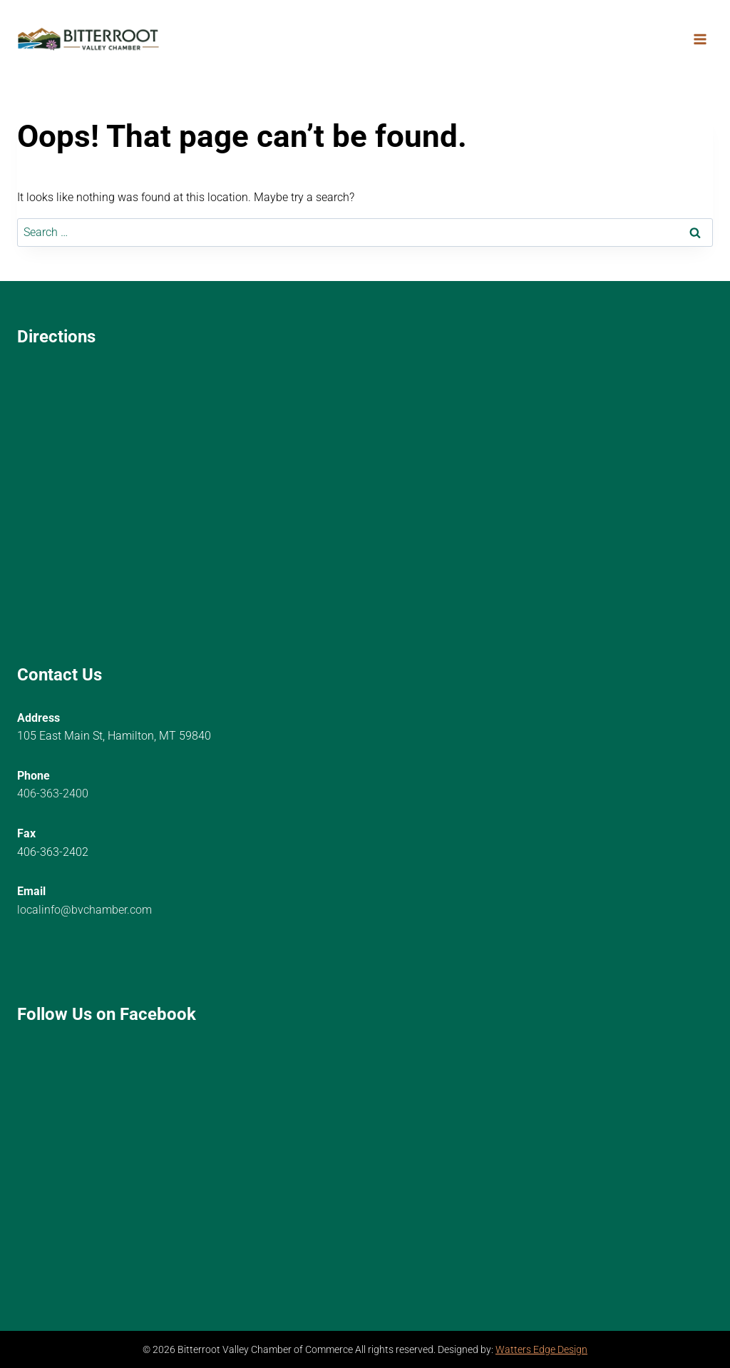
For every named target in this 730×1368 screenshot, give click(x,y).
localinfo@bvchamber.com (84, 910)
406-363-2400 (52, 793)
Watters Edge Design (541, 1350)
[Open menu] (700, 39)
